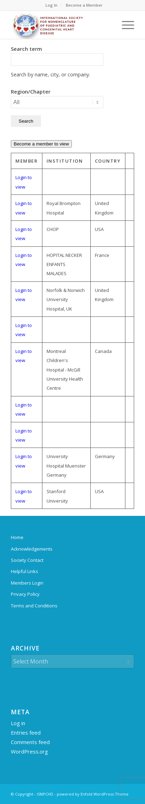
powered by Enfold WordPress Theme (93, 794)
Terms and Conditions (34, 605)
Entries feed (26, 732)
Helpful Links (24, 571)
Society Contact (27, 560)
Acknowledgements (32, 549)
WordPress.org (29, 751)
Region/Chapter (30, 91)
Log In (51, 5)
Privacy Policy (25, 594)
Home (17, 537)
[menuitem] (51, 5)
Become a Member (84, 5)
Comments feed (30, 741)
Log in (18, 723)
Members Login (27, 583)
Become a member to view (41, 144)
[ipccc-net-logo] (60, 25)
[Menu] (124, 25)
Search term (26, 48)
